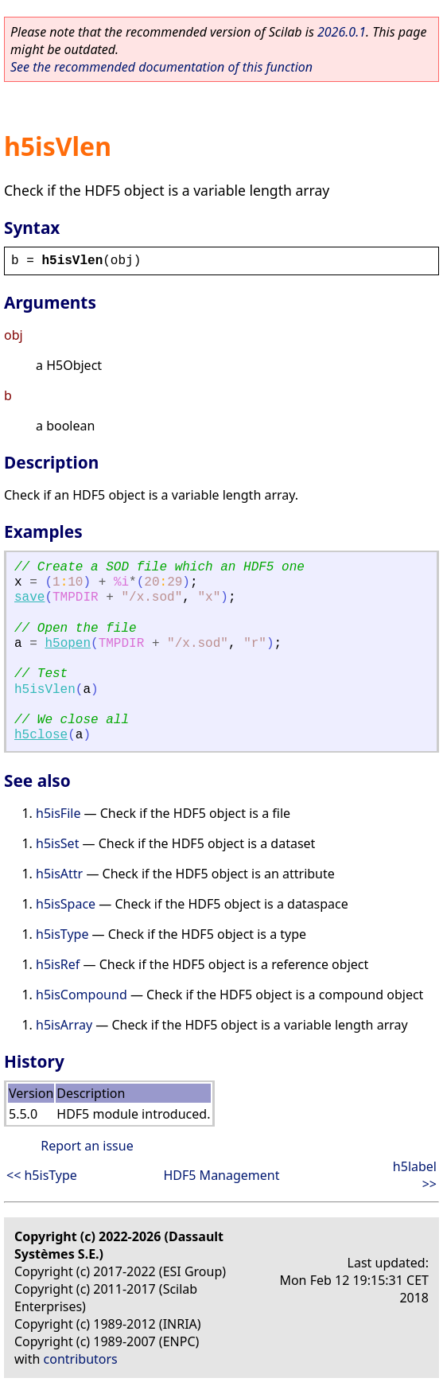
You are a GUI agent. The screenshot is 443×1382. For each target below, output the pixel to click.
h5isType (62, 934)
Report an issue (87, 1145)
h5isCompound (81, 994)
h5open (68, 643)
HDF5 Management (221, 1175)
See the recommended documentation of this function (161, 67)
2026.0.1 (341, 32)
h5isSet (57, 843)
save (29, 597)
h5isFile (58, 813)
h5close (41, 735)
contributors (81, 1359)
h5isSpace (65, 904)
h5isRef (58, 964)
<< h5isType (41, 1175)
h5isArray (64, 1025)
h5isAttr (59, 873)
